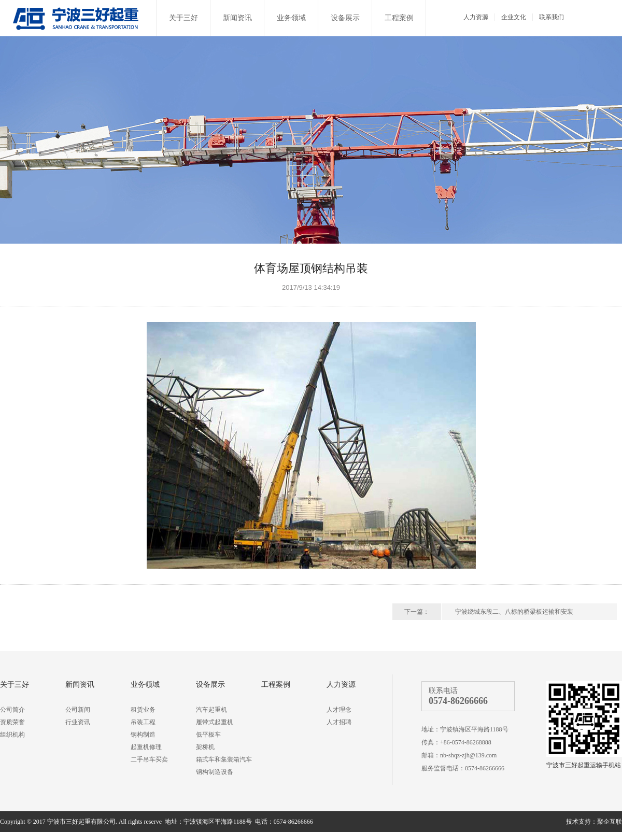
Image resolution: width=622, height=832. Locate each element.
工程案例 (399, 18)
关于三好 (183, 18)
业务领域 (291, 18)
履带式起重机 (214, 722)
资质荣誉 (12, 722)
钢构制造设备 (214, 771)
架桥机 (205, 747)
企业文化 (513, 17)
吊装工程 (143, 722)
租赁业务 (143, 709)
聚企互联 (609, 821)
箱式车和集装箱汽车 (224, 759)
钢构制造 (143, 734)
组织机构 (12, 734)
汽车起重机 (211, 709)
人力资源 (475, 17)
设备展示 (345, 18)
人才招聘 (339, 722)
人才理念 (339, 709)
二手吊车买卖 (149, 759)
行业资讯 (77, 722)
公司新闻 (77, 709)
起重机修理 (146, 747)
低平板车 (208, 734)
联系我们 (551, 17)
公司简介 (12, 709)
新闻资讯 (237, 18)
